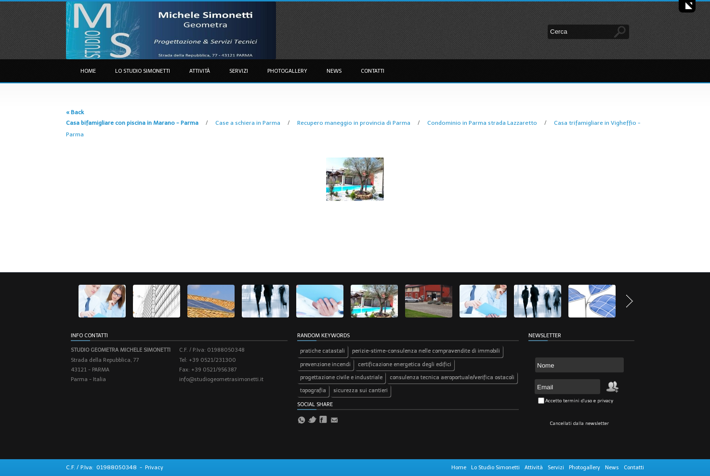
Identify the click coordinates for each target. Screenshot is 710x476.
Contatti (372, 71)
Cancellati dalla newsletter (579, 423)
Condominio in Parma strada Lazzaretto (483, 122)
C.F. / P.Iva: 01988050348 (101, 467)
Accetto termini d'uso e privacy (579, 401)
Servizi (238, 71)
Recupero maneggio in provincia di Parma (354, 122)
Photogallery (287, 71)
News (334, 71)
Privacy (154, 467)
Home (88, 71)
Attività (199, 71)
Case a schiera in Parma (248, 122)
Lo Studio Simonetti (142, 71)
